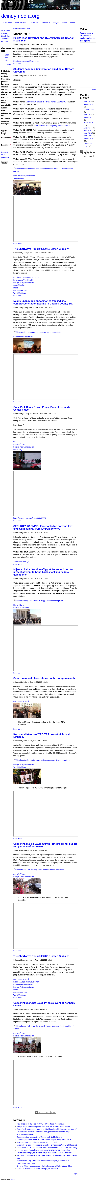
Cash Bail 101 (7, 57)
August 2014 (88, 138)
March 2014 (88, 123)
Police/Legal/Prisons (21, 608)
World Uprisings (19, 293)
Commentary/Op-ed (21, 701)
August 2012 (88, 104)
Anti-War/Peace (19, 444)
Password (6, 145)
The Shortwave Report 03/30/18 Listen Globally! (41, 248)
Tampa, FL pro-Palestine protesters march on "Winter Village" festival (43, 1127)
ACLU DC (5, 41)
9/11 (15, 442)
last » (53, 1112)
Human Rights (18, 450)
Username (6, 138)
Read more (17, 64)
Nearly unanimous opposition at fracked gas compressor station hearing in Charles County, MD (43, 302)
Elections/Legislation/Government (26, 61)
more (76, 1174)
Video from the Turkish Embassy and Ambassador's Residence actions (42, 760)
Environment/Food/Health (23, 280)
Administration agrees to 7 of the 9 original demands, (45, 102)
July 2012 (87, 102)
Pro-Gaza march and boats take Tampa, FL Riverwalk (37, 1169)
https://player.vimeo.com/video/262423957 (29, 518)
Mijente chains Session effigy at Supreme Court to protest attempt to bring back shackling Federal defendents (43, 572)
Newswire (46, 23)
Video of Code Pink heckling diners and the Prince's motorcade (39, 870)
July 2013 (87, 115)
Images (56, 23)
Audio (72, 23)
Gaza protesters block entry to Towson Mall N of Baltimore (39, 1137)
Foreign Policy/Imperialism (23, 283)
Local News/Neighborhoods (24, 176)
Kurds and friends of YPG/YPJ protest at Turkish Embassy (42, 735)
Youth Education (19, 178)
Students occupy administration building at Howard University (43, 70)
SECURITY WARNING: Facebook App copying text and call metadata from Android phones (43, 527)
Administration (20, 23)
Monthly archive (24, 28)
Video (64, 23)
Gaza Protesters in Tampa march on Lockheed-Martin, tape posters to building (47, 1148)
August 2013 (88, 117)
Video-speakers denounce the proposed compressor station (38, 332)
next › (47, 1112)
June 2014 (88, 133)
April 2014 (87, 128)
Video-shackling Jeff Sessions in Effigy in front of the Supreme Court (41, 601)
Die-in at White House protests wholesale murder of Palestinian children (44, 1166)
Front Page (7, 23)
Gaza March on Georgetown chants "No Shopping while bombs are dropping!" (47, 1129)
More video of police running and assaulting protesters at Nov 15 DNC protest (47, 1145)
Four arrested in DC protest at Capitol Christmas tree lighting (40, 1124)
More (9, 64)
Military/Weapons (20, 290)
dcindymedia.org (20, 16)
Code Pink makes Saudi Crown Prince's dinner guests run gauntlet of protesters (45, 845)
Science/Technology (21, 562)
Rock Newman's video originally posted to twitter (51, 126)
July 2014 (87, 136)
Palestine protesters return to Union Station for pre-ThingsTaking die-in (44, 1140)
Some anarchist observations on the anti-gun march (44, 678)
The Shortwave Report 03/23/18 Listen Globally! (41, 956)
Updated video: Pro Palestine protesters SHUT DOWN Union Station (43, 1150)
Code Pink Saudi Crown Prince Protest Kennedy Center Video (41, 408)
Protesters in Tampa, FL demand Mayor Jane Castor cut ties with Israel (44, 1153)
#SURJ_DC (5, 33)
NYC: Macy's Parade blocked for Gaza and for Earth (37, 1142)
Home (15, 28)
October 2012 (89, 109)
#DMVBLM (5, 31)
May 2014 (87, 131)
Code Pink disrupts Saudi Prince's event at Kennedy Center (44, 1004)
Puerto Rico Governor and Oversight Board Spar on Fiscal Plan (43, 39)
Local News (34, 23)
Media (15, 288)
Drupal (12, 1179)
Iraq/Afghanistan (19, 285)
